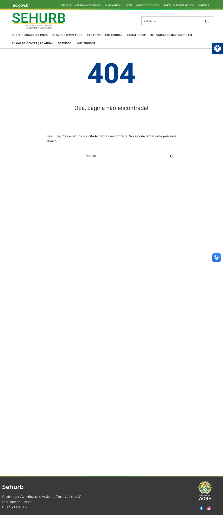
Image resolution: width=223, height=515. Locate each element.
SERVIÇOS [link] (65, 5)
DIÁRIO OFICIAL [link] (113, 5)
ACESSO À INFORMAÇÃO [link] (88, 5)
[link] (217, 48)
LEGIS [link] (129, 5)
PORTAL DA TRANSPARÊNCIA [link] (179, 5)
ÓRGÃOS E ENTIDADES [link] (148, 5)
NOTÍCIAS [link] (203, 5)
